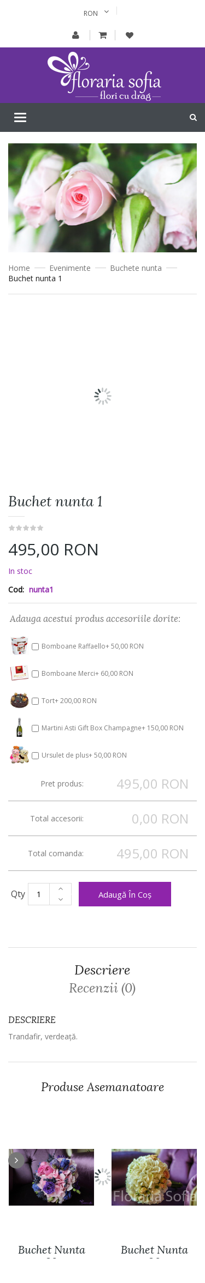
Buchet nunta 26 (154, 1256)
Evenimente (70, 268)
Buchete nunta (136, 268)
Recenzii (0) (102, 988)
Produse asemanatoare (102, 1087)
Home (19, 268)
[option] (102, 408)
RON (91, 13)
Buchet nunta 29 (51, 1256)
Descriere (102, 970)
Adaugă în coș (124, 894)
